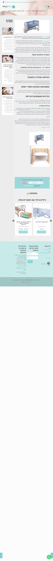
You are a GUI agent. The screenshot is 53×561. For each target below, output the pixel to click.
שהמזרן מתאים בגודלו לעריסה (22, 100)
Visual (31, 280)
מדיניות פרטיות (36, 280)
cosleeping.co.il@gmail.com (43, 252)
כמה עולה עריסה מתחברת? (8, 97)
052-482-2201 (22, 2)
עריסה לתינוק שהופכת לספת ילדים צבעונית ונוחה (21, 267)
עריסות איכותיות (46, 40)
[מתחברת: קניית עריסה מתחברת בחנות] (7, 59)
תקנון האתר (47, 258)
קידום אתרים (16, 280)
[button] (49, 557)
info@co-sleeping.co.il (11, 2)
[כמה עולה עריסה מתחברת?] (7, 91)
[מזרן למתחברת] (7, 31)
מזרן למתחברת (8, 37)
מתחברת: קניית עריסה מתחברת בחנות (8, 66)
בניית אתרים (22, 280)
